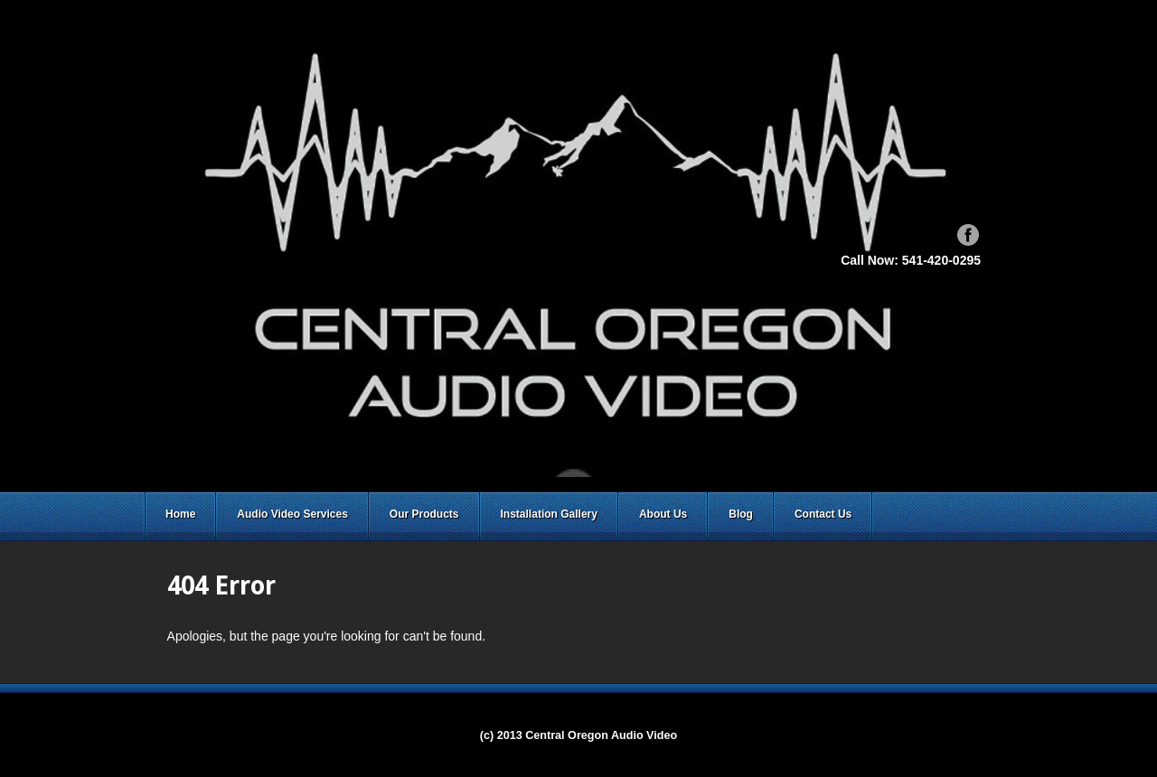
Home (180, 514)
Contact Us (823, 514)
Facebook (968, 235)
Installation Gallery (549, 514)
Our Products (424, 514)
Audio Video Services (292, 514)
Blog (741, 514)
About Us (663, 514)
